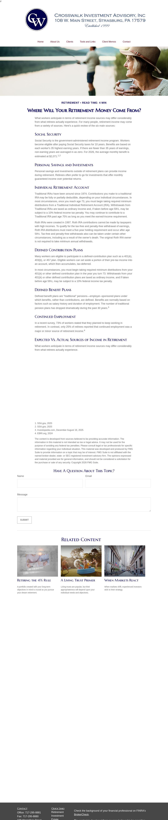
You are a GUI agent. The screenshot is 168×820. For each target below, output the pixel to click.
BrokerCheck (81, 814)
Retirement (57, 812)
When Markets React (121, 580)
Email (88, 476)
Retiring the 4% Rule (34, 580)
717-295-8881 (33, 812)
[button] (40, 42)
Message (22, 494)
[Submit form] (24, 519)
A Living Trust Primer (78, 580)
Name (20, 476)
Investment (57, 815)
